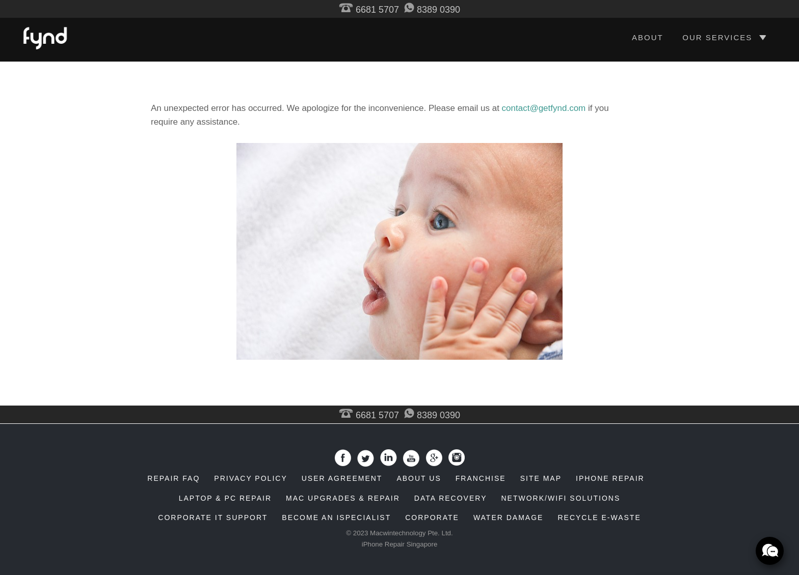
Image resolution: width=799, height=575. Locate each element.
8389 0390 (432, 10)
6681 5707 (369, 10)
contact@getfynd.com (544, 108)
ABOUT (647, 37)
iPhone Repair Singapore (400, 544)
